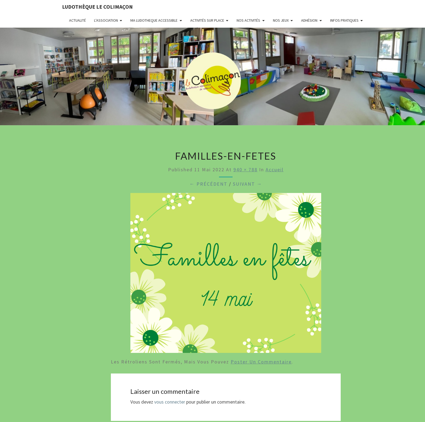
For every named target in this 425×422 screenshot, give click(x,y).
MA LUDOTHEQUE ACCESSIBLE (154, 20)
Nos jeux (281, 20)
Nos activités (248, 20)
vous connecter (169, 402)
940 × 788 (245, 169)
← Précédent (208, 184)
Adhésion (309, 20)
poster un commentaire (261, 362)
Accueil (275, 169)
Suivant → (247, 184)
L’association (106, 20)
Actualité (77, 20)
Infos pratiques (344, 20)
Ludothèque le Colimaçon (97, 6)
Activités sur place (207, 20)
